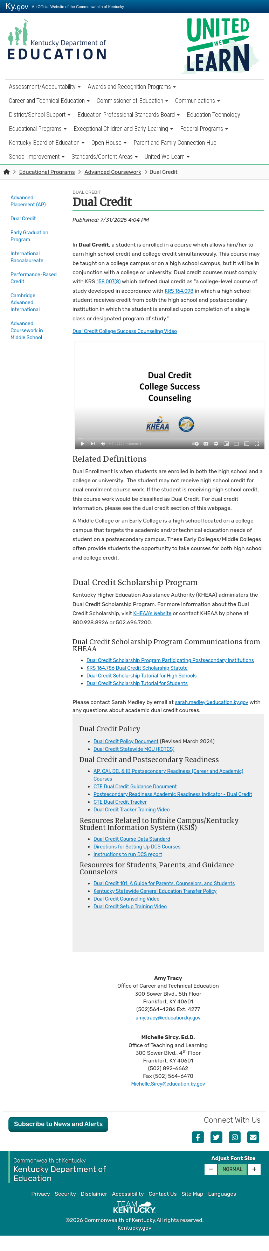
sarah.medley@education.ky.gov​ (215, 710)
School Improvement (36, 156)
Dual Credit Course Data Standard (136, 854)
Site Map (192, 1209)
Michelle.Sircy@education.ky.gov (168, 1099)
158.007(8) (109, 281)
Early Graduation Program (32, 234)
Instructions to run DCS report (132, 870)
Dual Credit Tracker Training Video (136, 825)
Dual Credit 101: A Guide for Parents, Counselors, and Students (172, 899)
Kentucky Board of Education (46, 142)
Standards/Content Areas (104, 156)
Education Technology (213, 114)
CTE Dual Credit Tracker (123, 818)
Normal (232, 1185)
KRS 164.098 (180, 291)
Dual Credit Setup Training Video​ (134, 922)
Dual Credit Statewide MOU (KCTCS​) (138, 757)
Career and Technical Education (49, 100)
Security (65, 1209)
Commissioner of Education (132, 100)
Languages (222, 1209)
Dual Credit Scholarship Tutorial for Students (143, 691)
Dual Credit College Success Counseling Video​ (130, 331)
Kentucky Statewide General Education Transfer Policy (162, 906)
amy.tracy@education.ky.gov (168, 1033)
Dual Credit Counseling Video (130, 914)
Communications (197, 100)
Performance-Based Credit (28, 273)
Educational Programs (38, 128)
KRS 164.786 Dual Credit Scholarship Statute (143, 676)
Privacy (40, 1209)
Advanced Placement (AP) (30, 201)
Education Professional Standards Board (128, 114)
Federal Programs (204, 128)
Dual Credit (25, 217)
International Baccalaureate (29, 254)
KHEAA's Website (154, 613)
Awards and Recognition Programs (132, 86)
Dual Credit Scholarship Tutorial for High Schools (147, 683)
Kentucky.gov (135, 1244)
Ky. (16, 6)
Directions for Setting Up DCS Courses (142, 862)
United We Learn (167, 156)
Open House (108, 142)
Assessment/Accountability (45, 86)
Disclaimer (94, 1209)
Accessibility (128, 1209)
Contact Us (163, 1209)
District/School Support (39, 114)
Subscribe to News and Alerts (58, 1139)
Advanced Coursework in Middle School (29, 325)
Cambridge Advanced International (27, 297)
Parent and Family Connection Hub (174, 142)
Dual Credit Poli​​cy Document (129, 749)
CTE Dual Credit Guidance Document (140, 794)
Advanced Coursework (112, 172)
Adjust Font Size (233, 1174)
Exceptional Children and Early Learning (123, 128)
